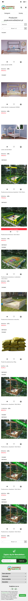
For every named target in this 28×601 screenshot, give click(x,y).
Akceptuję (22, 595)
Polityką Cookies (5, 592)
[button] (25, 2)
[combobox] (14, 24)
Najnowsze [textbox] (4, 24)
